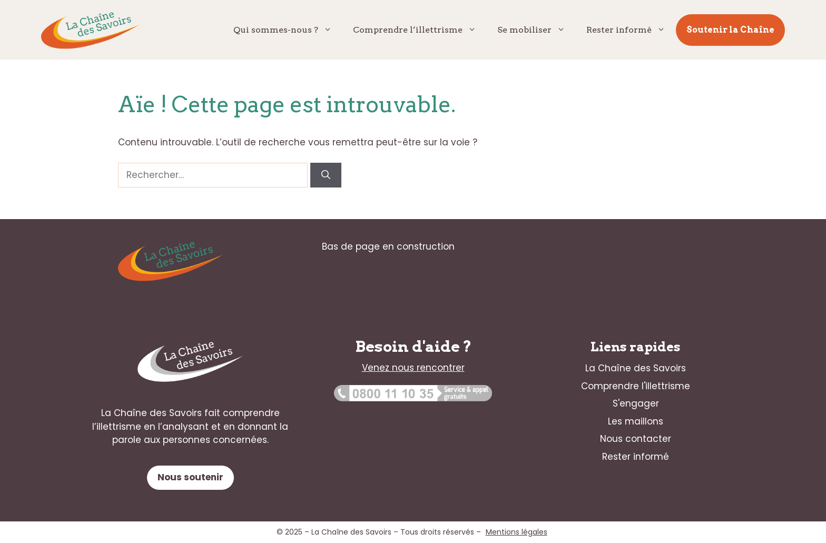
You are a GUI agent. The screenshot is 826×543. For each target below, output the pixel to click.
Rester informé (631, 30)
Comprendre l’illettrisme (420, 30)
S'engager (636, 403)
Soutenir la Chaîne (730, 30)
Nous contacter (635, 438)
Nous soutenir (190, 477)
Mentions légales (516, 532)
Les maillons (635, 421)
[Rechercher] (325, 175)
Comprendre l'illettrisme (635, 386)
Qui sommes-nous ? (287, 30)
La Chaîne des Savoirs (635, 368)
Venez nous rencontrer (413, 367)
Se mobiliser (536, 30)
